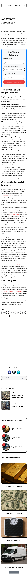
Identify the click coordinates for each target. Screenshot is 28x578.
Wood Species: (7, 59)
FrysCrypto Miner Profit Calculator (16, 447)
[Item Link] (5, 428)
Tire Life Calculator (18, 406)
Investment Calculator (14, 513)
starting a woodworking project (12, 291)
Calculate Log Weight (14, 82)
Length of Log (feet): (9, 74)
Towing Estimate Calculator (16, 429)
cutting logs (12, 312)
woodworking (5, 315)
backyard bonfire (6, 196)
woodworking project (15, 264)
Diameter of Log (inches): (11, 66)
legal (18, 312)
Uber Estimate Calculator (15, 438)
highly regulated (14, 214)
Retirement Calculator (14, 487)
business (3, 312)
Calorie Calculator (14, 540)
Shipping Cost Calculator (14, 567)
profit (23, 312)
